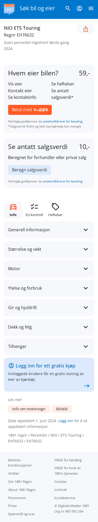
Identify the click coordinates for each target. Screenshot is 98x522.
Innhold (60, 489)
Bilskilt (62, 408)
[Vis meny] (91, 9)
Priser (12, 505)
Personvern (17, 497)
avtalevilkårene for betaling (63, 121)
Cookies (60, 481)
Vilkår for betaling (68, 460)
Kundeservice (64, 497)
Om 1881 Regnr (20, 481)
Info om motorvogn (28, 408)
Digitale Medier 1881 (73, 505)
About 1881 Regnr (22, 489)
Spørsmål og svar (21, 513)
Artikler (13, 473)
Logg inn (65, 420)
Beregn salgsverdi (29, 170)
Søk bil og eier (37, 8)
